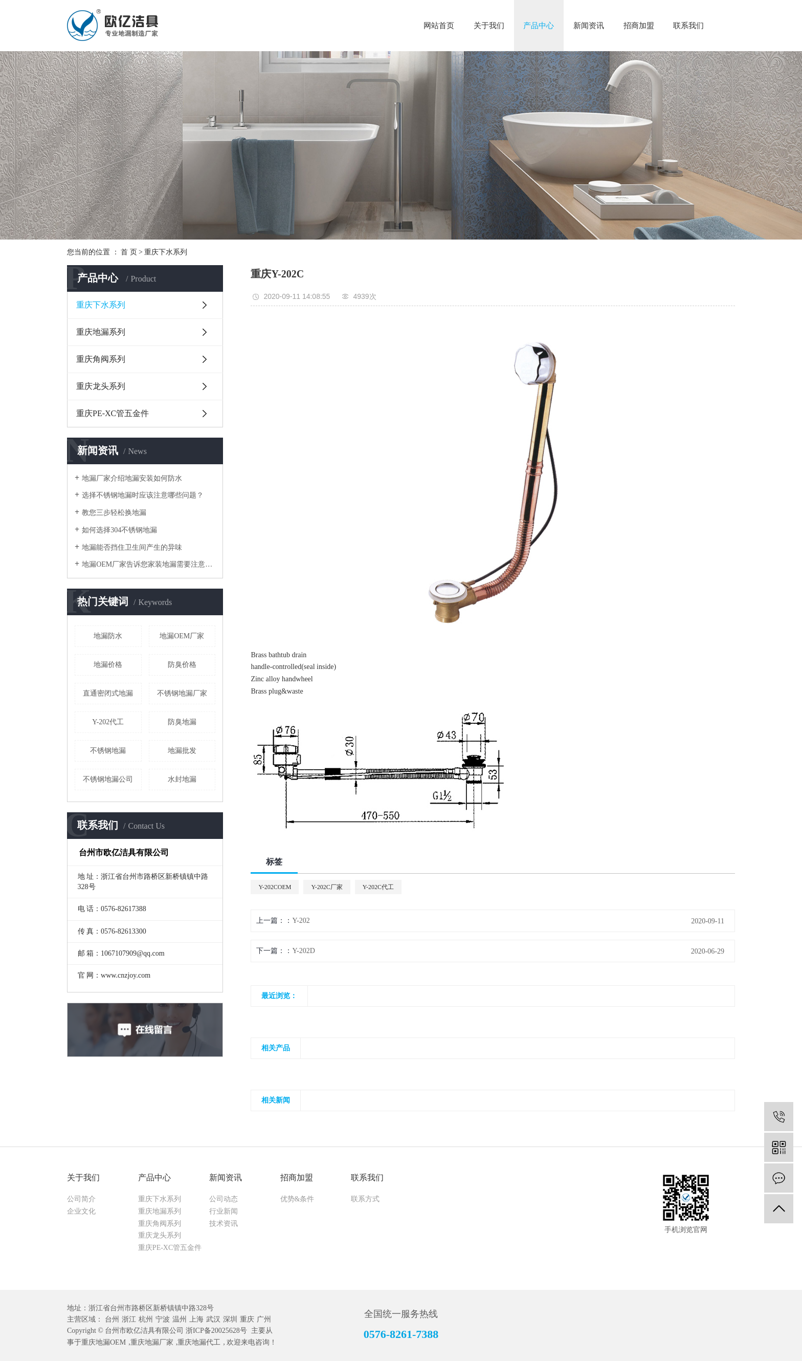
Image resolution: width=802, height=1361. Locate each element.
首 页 (129, 252)
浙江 (129, 1319)
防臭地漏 (182, 722)
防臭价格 (182, 664)
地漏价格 (108, 664)
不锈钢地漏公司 (108, 779)
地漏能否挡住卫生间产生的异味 (132, 547)
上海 (196, 1319)
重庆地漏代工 (198, 1342)
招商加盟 (638, 25)
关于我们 (489, 25)
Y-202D (303, 951)
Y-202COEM (274, 887)
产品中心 (538, 25)
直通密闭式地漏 (108, 693)
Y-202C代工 (378, 887)
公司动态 (223, 1199)
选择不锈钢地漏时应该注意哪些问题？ (143, 495)
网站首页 (439, 25)
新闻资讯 (588, 25)
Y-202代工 (108, 722)
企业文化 (81, 1211)
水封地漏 (182, 779)
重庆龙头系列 (100, 386)
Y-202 (300, 920)
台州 (112, 1319)
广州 (264, 1319)
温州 (179, 1319)
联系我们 (688, 25)
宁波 (162, 1319)
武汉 (213, 1319)
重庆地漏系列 (100, 332)
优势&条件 (297, 1199)
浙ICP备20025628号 (216, 1330)
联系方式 (365, 1199)
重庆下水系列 (165, 252)
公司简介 (81, 1199)
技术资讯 (223, 1223)
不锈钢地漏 (108, 750)
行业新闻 (223, 1211)
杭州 (146, 1319)
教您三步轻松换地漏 (114, 512)
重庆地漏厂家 (151, 1342)
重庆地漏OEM (103, 1342)
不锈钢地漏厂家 (182, 693)
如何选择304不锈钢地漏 (119, 530)
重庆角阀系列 (100, 359)
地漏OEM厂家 (182, 636)
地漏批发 (182, 750)
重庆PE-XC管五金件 (112, 413)
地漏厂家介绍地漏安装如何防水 (132, 478)
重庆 (247, 1319)
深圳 (230, 1319)
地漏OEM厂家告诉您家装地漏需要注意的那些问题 (148, 564)
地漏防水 (108, 636)
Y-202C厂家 (326, 887)
